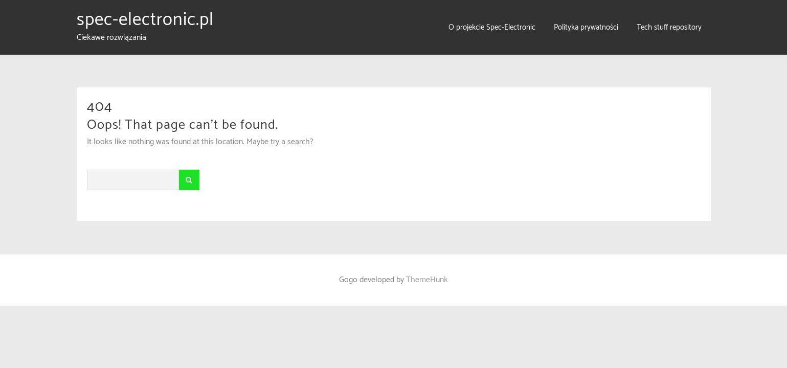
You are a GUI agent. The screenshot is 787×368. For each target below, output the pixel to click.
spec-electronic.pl (145, 20)
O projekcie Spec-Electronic (491, 27)
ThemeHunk (427, 280)
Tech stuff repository (669, 27)
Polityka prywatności (586, 27)
